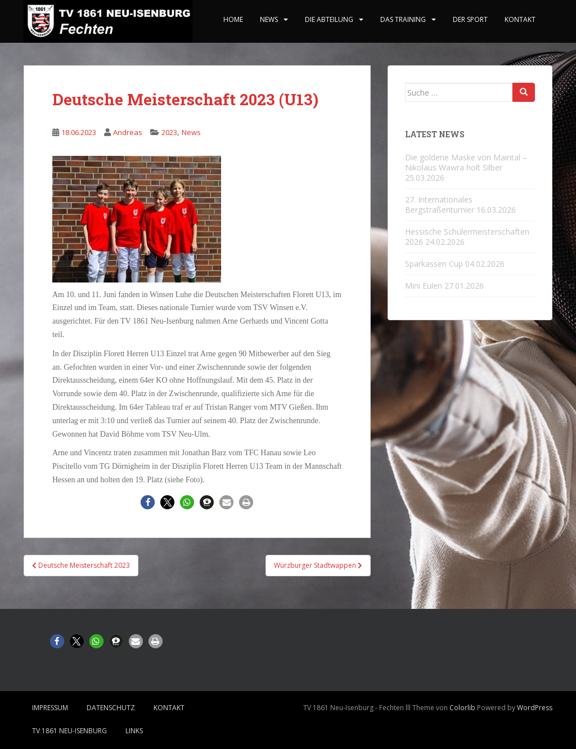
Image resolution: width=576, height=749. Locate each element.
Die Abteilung (329, 19)
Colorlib (462, 707)
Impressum (50, 707)
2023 (169, 132)
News (269, 19)
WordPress (534, 707)
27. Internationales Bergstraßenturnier (439, 204)
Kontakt (520, 19)
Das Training (403, 19)
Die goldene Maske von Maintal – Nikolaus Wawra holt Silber (466, 162)
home (233, 19)
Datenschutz (111, 707)
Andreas (127, 132)
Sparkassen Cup (434, 263)
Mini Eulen (423, 285)
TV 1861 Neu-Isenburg (69, 730)
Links (134, 730)
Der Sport (470, 19)
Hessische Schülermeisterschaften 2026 (467, 236)
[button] (148, 502)
